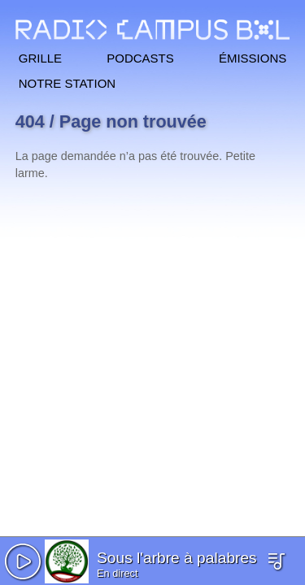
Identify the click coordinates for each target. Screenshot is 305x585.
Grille (40, 56)
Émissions (252, 56)
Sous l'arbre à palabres (177, 557)
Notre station (67, 82)
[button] (23, 561)
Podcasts (140, 56)
